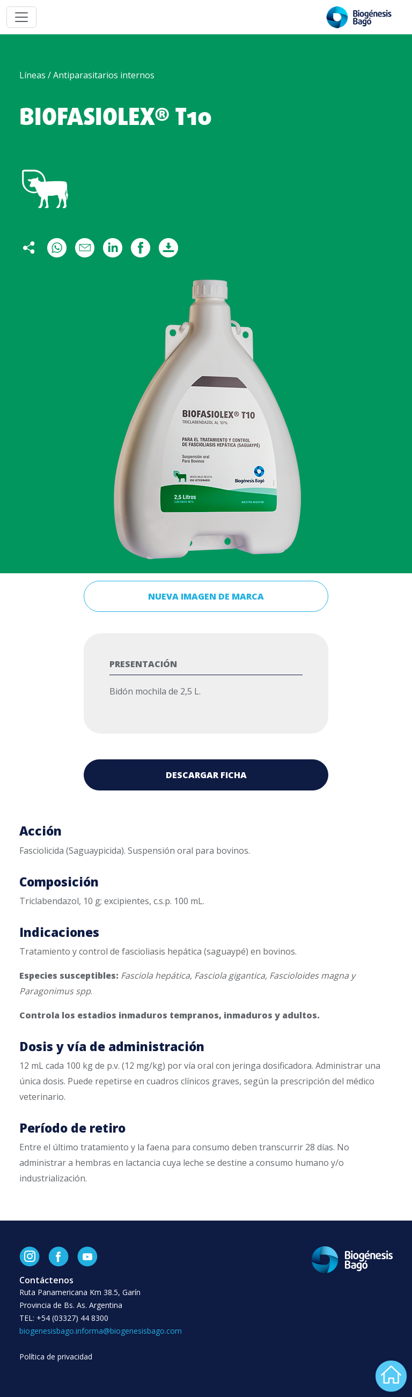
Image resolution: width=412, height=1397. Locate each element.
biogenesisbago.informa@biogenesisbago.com (100, 1331)
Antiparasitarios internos (103, 75)
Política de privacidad (55, 1356)
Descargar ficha (206, 775)
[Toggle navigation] (21, 17)
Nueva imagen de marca (206, 596)
